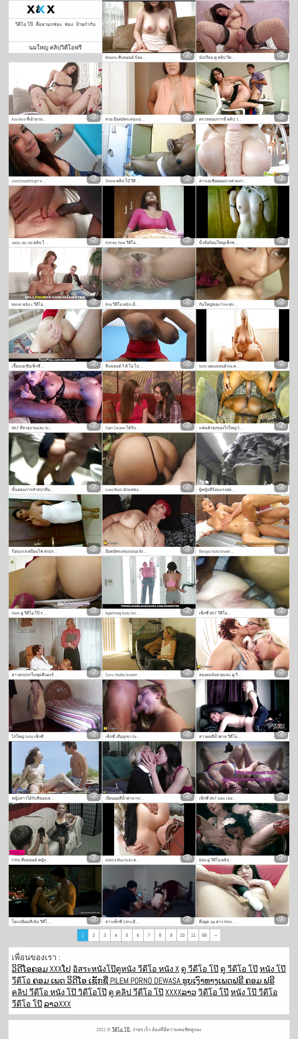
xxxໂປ (60, 969)
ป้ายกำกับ (85, 24)
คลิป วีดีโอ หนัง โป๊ (45, 992)
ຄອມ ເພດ (50, 981)
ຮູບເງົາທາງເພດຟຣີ (213, 981)
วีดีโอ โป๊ (24, 24)
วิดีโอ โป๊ (213, 992)
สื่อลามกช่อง (49, 24)
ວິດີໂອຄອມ (31, 969)
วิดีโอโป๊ (92, 992)
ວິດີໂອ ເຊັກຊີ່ (88, 981)
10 (182, 935)
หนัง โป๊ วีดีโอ (254, 992)
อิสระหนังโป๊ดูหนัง (105, 969)
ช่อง (69, 24)
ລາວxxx (57, 1004)
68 (204, 935)
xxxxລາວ (180, 992)
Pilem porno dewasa (146, 981)
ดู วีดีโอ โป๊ (200, 969)
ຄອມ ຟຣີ (260, 981)
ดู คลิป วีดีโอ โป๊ (136, 992)
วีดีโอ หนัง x (158, 969)
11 (193, 935)
